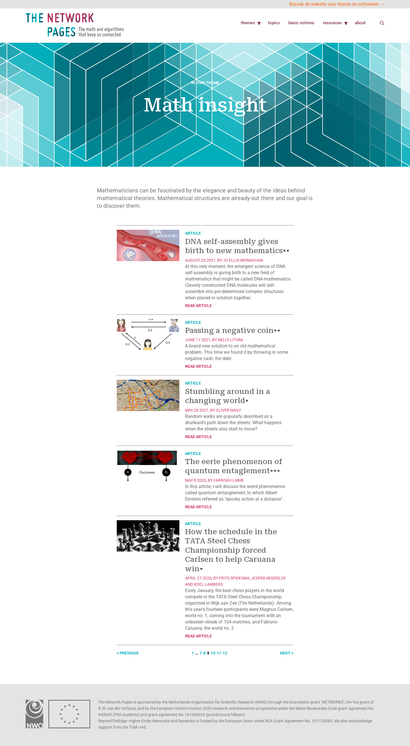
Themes (248, 22)
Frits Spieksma (234, 578)
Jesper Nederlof (268, 578)
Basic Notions (301, 22)
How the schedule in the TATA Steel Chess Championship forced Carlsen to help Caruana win (231, 550)
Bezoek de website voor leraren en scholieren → (336, 4)
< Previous (128, 653)
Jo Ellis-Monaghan (243, 260)
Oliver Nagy (228, 410)
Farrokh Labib (228, 480)
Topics (274, 22)
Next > (286, 653)
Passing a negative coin (232, 330)
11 (219, 653)
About (360, 22)
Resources (332, 22)
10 (213, 653)
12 (225, 653)
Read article (198, 305)
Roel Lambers (208, 584)
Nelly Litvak (230, 340)
